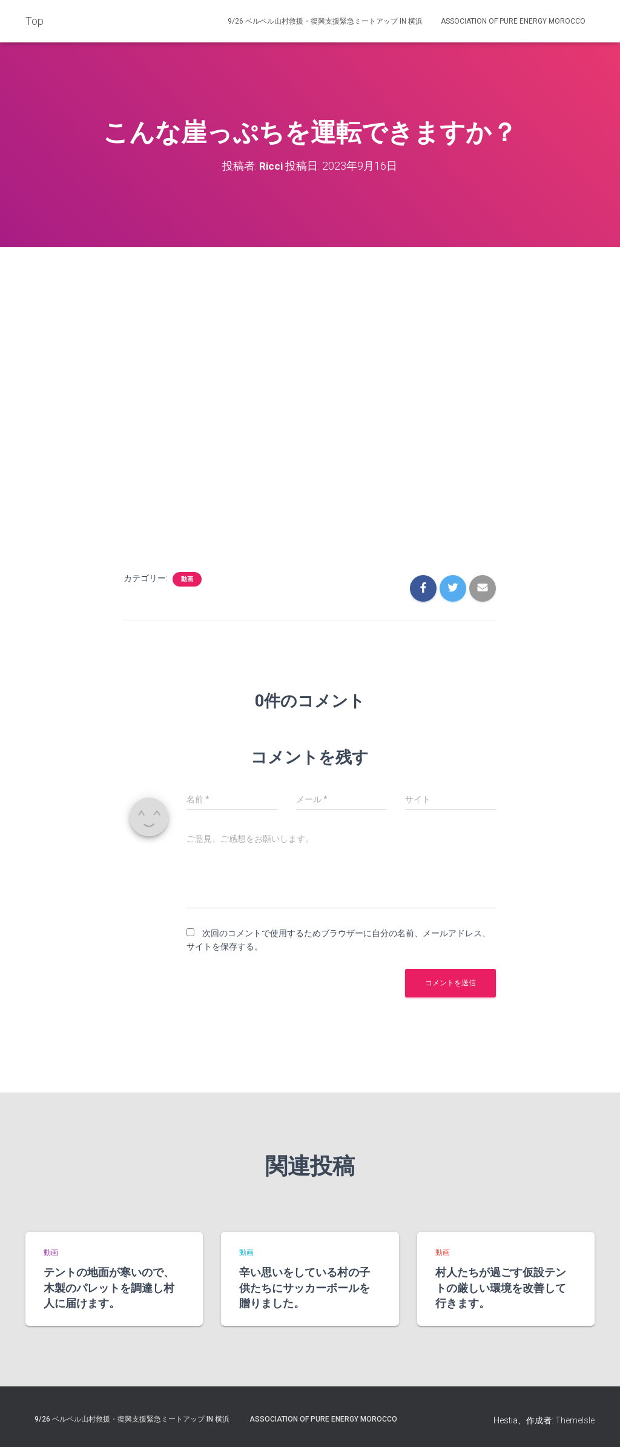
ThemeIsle (575, 1420)
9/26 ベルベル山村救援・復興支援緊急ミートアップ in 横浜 (325, 21)
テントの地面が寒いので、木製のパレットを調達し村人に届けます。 (109, 1287)
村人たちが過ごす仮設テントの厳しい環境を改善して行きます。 (500, 1287)
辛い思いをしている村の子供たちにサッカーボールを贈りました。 (304, 1287)
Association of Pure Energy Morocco (513, 21)
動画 (187, 578)
